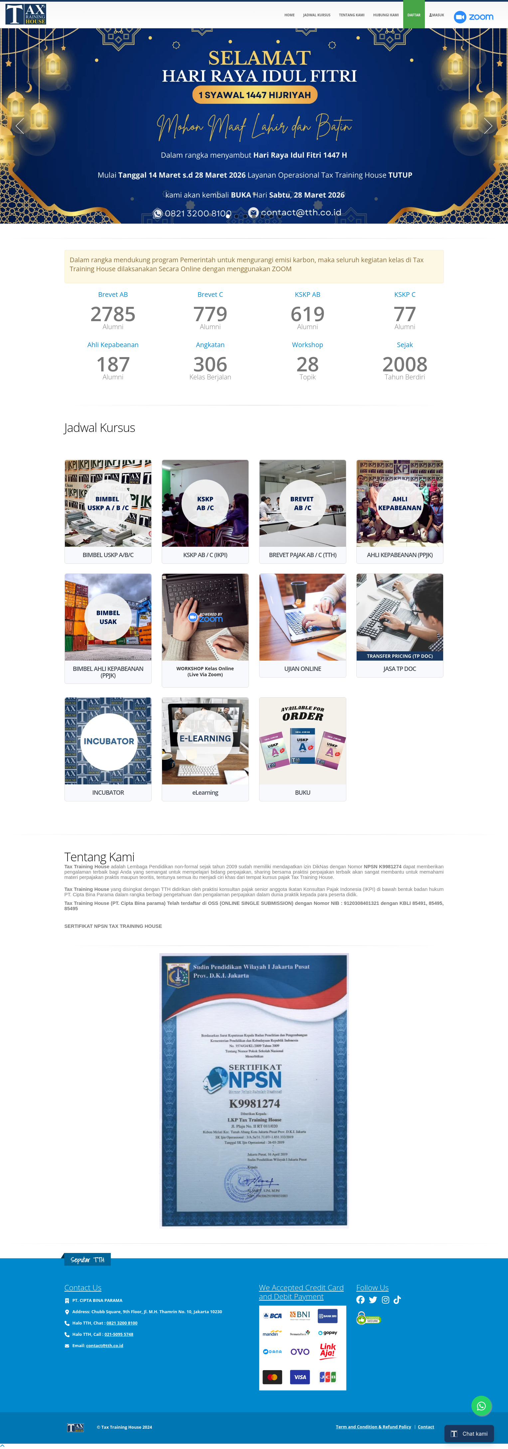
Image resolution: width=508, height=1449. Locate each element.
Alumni (113, 326)
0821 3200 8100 (121, 1323)
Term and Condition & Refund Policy (373, 1427)
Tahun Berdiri (405, 377)
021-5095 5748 (118, 1334)
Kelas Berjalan (210, 377)
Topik (308, 377)
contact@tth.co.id (104, 1345)
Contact (426, 1427)
